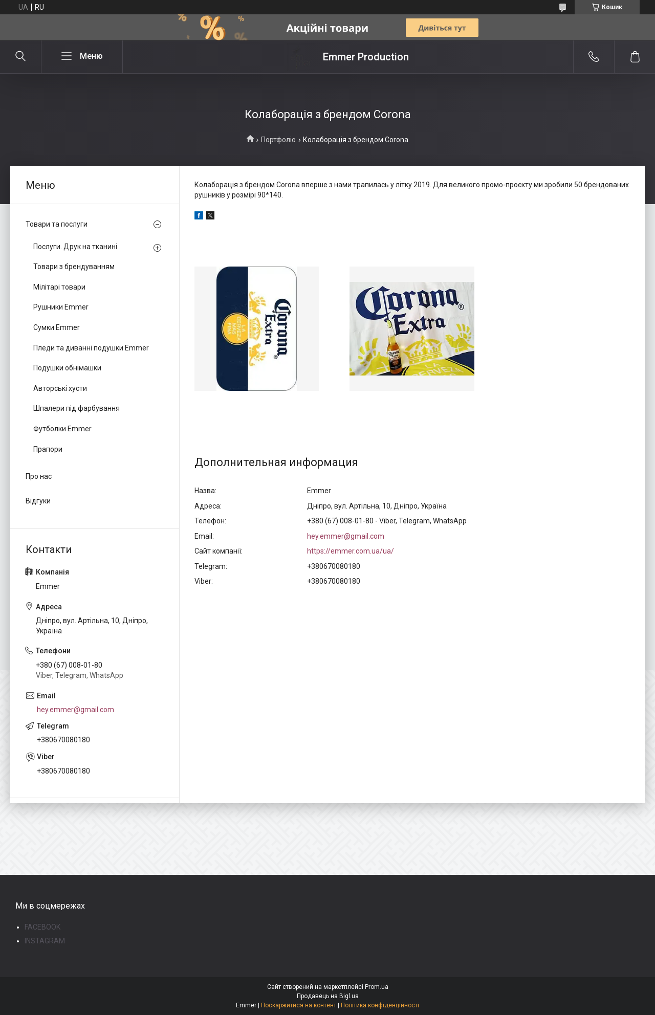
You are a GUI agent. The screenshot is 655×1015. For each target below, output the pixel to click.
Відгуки (38, 501)
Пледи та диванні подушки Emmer (91, 348)
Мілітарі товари (59, 287)
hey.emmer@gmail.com (345, 536)
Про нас (39, 476)
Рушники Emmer (61, 307)
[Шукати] (20, 56)
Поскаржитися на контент (298, 1005)
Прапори (47, 449)
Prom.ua (376, 986)
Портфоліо (278, 140)
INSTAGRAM (45, 941)
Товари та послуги (57, 224)
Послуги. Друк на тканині (75, 246)
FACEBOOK (42, 927)
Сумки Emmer (56, 327)
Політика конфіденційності (380, 1005)
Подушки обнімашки (67, 368)
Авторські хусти (60, 388)
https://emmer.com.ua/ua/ (350, 551)
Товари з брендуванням (74, 266)
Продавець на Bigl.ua (328, 996)
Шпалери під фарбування (76, 408)
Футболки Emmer (62, 429)
